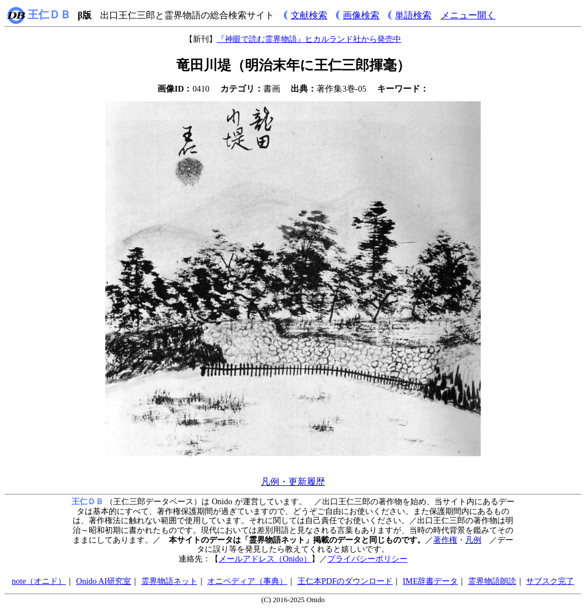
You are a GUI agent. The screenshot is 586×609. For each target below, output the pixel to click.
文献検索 (309, 15)
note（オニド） (39, 581)
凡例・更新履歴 (293, 482)
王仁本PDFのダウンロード (345, 581)
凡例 (473, 539)
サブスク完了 (550, 581)
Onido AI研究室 (103, 581)
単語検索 (413, 15)
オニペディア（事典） (247, 581)
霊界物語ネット (169, 581)
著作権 (445, 539)
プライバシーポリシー (367, 558)
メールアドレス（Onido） (265, 558)
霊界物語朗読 (492, 581)
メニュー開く (468, 15)
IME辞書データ (430, 581)
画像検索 (361, 15)
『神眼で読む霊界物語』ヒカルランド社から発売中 (309, 38)
